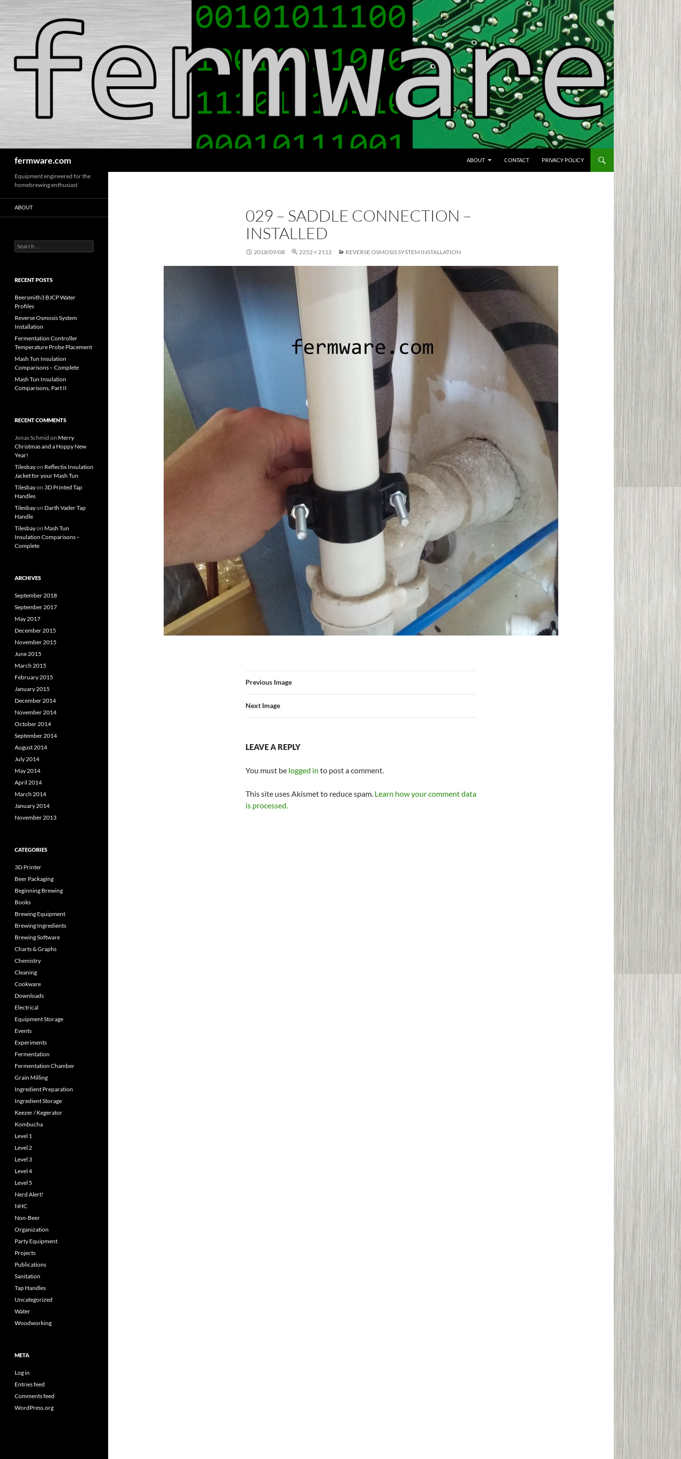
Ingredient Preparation (44, 1089)
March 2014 (30, 794)
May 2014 (27, 770)
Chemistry (28, 960)
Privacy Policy (563, 160)
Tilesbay (25, 466)
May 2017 (27, 618)
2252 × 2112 (315, 252)
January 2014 (32, 805)
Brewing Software (37, 937)
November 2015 (36, 642)
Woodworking (33, 1323)
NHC (21, 1206)
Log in (22, 1372)
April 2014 (28, 782)
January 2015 (32, 688)
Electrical (26, 1007)
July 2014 (27, 759)
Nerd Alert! (29, 1194)
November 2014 (36, 712)
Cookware (28, 984)
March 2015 (30, 665)
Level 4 (23, 1171)
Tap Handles (30, 1287)
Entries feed (30, 1384)
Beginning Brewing (39, 890)
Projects (25, 1252)
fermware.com (43, 160)
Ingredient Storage (38, 1100)
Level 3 (23, 1159)
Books (23, 902)
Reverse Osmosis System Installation (403, 252)
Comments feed (35, 1396)
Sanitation (27, 1276)
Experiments (31, 1042)
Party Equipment (36, 1241)
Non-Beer (27, 1217)
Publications (30, 1264)
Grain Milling (31, 1077)
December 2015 (35, 630)
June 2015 (28, 653)
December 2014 (35, 700)
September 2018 (36, 595)
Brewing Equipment (40, 913)
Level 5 (23, 1182)
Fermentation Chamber (45, 1065)
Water (22, 1311)
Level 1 (23, 1136)
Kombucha (29, 1124)
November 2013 (36, 817)
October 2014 (33, 724)
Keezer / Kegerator (38, 1112)
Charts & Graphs (36, 949)
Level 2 (23, 1147)
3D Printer (28, 867)
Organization (32, 1229)
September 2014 (36, 735)
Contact (516, 160)
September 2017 (36, 607)
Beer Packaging (34, 878)
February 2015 (34, 677)
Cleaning (26, 972)
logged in (303, 770)
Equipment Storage (39, 1019)
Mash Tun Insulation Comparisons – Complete (47, 536)
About (476, 160)
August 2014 (31, 747)
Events (23, 1030)
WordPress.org (34, 1407)
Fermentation (32, 1054)
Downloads (29, 995)
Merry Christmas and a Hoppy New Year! (50, 446)
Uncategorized (34, 1299)
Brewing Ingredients (40, 925)
